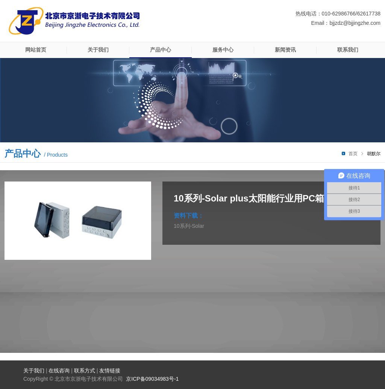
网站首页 (35, 50)
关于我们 (98, 50)
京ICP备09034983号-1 (152, 379)
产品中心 (160, 50)
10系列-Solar (189, 226)
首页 (353, 153)
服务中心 (222, 50)
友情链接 (109, 371)
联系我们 (347, 50)
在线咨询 (59, 371)
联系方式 (84, 371)
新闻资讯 (285, 50)
